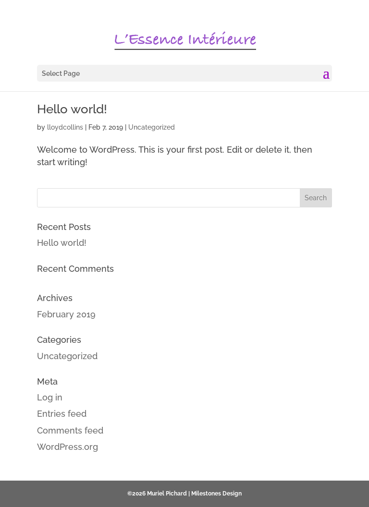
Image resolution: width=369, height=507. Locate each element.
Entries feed (61, 414)
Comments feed (70, 430)
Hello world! (72, 109)
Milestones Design (216, 493)
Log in (49, 397)
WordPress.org (67, 447)
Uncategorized (151, 127)
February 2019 (66, 314)
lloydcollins (65, 127)
